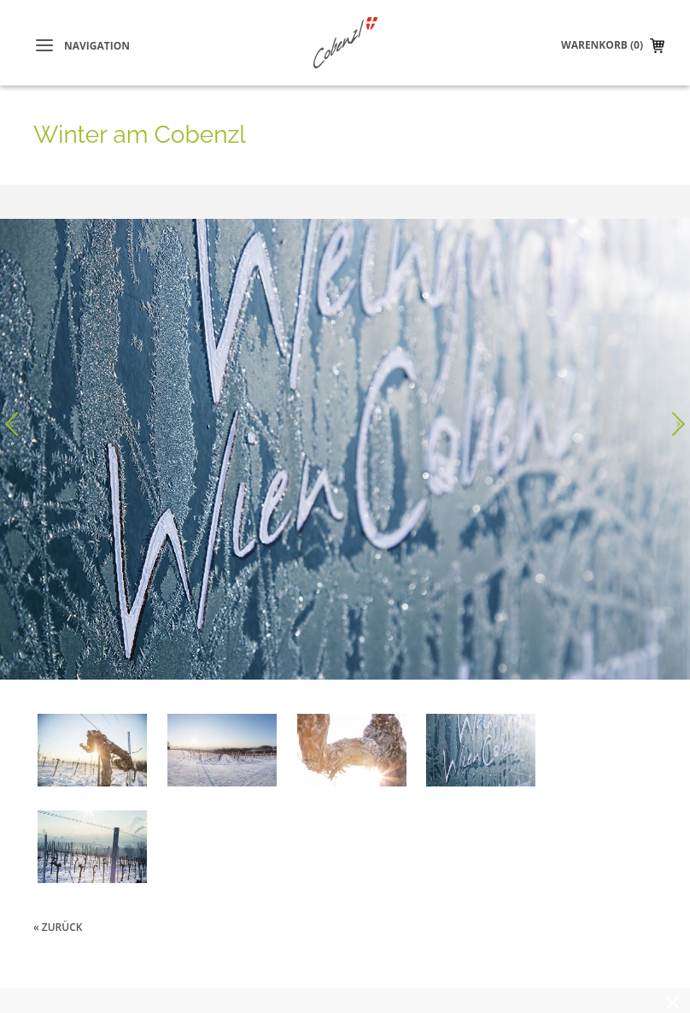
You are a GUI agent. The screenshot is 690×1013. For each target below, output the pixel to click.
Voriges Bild (17, 424)
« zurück (57, 927)
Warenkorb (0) (602, 45)
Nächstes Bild (673, 424)
